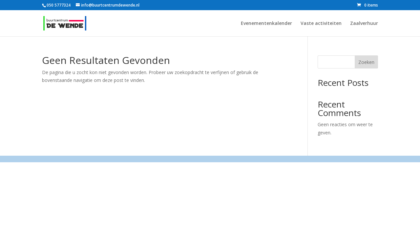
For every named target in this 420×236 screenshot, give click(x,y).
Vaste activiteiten (321, 23)
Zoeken (366, 62)
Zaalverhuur (364, 23)
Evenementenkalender (266, 23)
